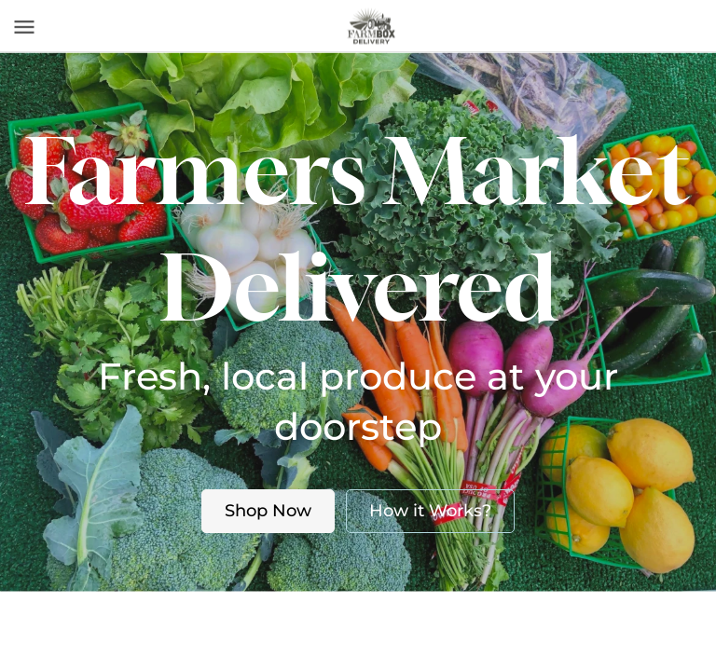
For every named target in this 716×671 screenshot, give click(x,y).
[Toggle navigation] (24, 27)
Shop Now (268, 510)
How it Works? (430, 510)
